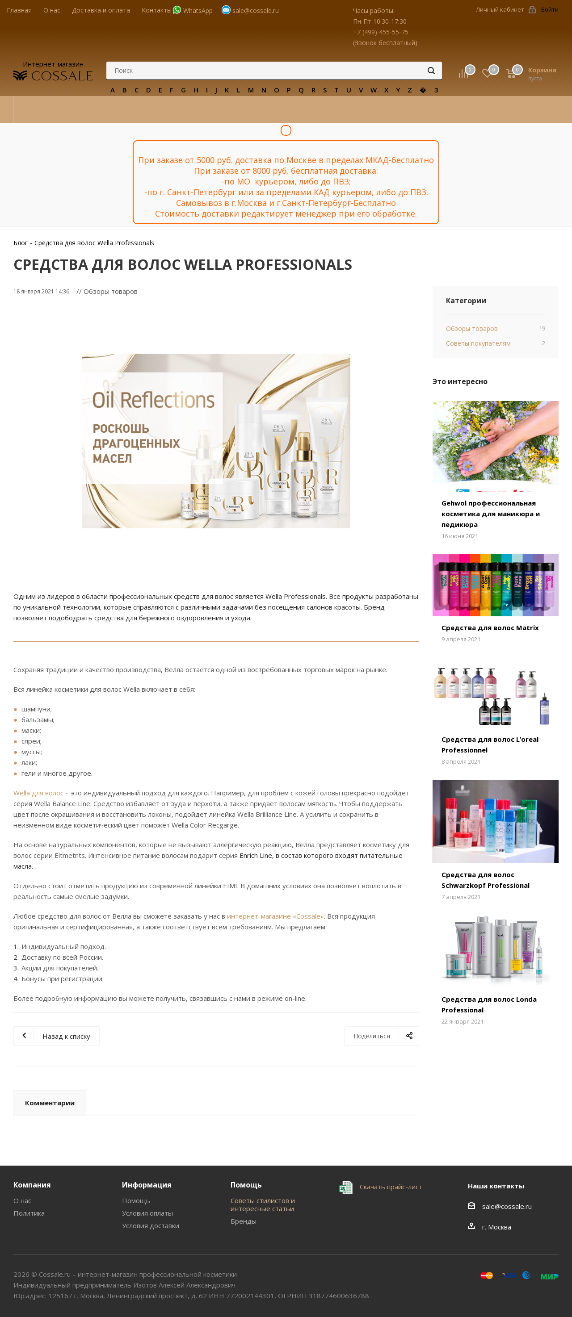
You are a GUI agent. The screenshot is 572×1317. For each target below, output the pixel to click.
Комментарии (50, 1102)
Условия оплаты (147, 1212)
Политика (29, 1212)
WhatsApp (198, 10)
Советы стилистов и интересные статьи (263, 1204)
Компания (32, 1185)
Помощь (136, 1200)
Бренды (244, 1221)
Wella (21, 792)
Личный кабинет (500, 9)
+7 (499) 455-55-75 (380, 32)
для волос (46, 792)
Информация (147, 1185)
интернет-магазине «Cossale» (275, 915)
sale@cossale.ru (255, 10)
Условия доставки (150, 1225)
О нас (22, 1200)
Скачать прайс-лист (390, 1186)
